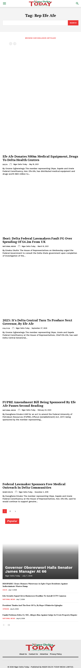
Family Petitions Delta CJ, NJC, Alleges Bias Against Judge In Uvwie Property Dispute (40, 615)
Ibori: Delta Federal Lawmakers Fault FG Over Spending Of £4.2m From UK (37, 240)
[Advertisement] (40, 63)
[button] (4, 3)
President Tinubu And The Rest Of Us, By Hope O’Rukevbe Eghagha (32, 605)
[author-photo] (11, 164)
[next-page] (15, 511)
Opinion (6, 609)
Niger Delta (8, 492)
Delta (5, 164)
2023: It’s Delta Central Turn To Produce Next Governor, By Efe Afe (37, 322)
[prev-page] (10, 43)
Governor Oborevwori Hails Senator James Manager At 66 (38, 569)
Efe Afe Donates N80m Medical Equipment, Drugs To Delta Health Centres (40, 158)
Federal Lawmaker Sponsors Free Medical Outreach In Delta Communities (34, 485)
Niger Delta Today (20, 164)
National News (9, 246)
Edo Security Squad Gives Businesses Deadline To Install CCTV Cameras (34, 596)
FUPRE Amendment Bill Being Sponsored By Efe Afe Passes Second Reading (39, 403)
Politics (6, 328)
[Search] (73, 22)
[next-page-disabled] (14, 43)
